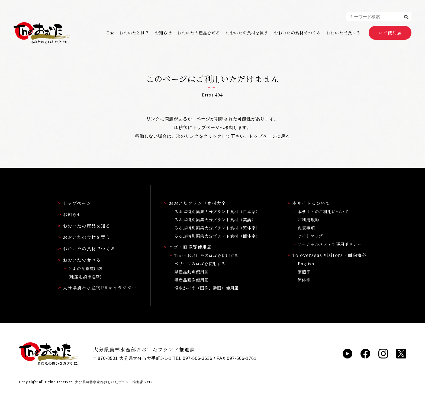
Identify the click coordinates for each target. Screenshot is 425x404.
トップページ (74, 203)
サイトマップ (310, 236)
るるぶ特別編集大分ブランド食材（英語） (215, 219)
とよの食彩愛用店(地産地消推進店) (85, 272)
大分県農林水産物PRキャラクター (97, 288)
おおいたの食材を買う (247, 32)
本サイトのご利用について (323, 211)
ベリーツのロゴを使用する (200, 263)
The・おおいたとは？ (128, 32)
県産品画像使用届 (191, 280)
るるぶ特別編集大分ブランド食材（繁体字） (217, 228)
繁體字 (304, 271)
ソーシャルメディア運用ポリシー (330, 244)
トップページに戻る (269, 136)
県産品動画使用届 (191, 271)
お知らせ (163, 32)
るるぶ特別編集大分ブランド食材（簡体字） (217, 236)
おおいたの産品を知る (198, 32)
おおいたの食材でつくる (297, 32)
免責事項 (306, 228)
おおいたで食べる (343, 32)
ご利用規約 (308, 219)
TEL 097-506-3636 (192, 358)
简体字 (304, 280)
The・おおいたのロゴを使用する (206, 255)
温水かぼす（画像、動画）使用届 (206, 288)
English (306, 263)
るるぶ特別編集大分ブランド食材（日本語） (217, 211)
